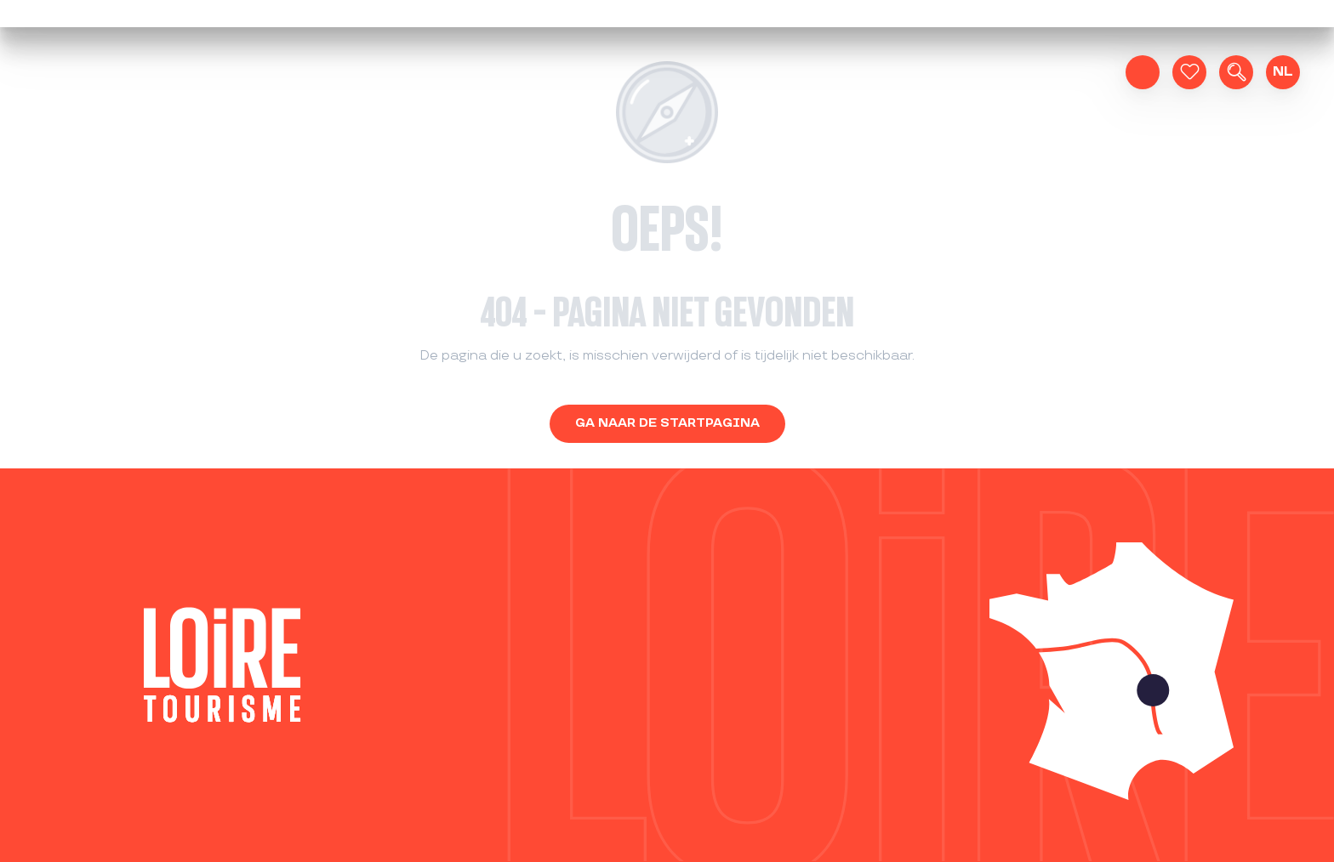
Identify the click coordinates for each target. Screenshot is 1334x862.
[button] (1236, 72)
